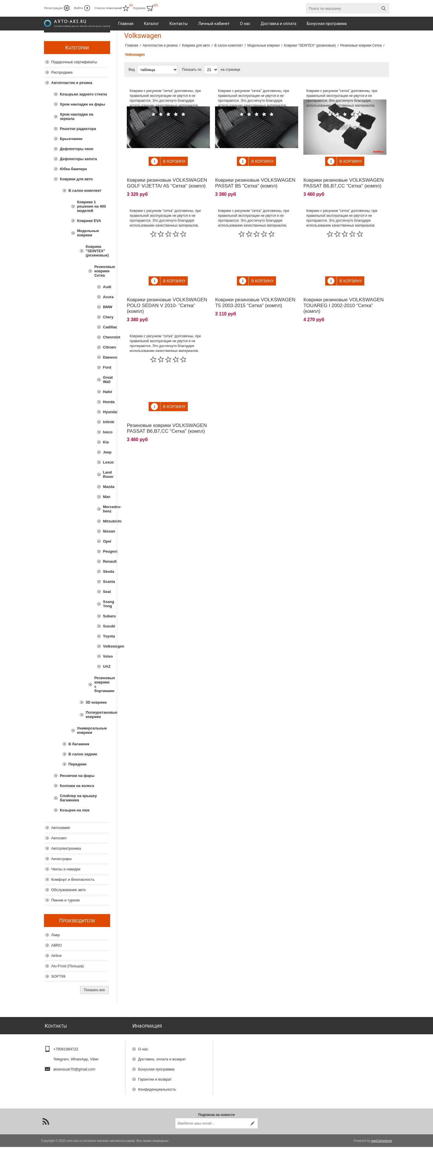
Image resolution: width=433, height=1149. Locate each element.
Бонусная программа (156, 1066)
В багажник (78, 744)
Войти (78, 8)
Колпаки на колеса (77, 786)
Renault (106, 561)
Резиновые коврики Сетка (101, 271)
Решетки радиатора (78, 129)
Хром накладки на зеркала (76, 116)
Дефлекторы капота (78, 159)
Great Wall (106, 379)
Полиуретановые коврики (97, 714)
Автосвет (59, 838)
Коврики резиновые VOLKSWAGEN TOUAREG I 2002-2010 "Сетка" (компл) (343, 296)
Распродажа (61, 72)
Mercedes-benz (106, 509)
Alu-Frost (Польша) (67, 966)
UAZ (106, 666)
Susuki (106, 626)
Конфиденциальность (157, 1087)
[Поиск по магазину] (342, 8)
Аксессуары (61, 859)
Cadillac (106, 327)
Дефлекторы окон (76, 149)
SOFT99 (58, 976)
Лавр (55, 935)
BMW (106, 307)
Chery (106, 317)
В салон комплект (84, 190)
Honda (106, 402)
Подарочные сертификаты (74, 62)
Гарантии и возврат (155, 1077)
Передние (77, 764)
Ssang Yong (106, 604)
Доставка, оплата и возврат (162, 1056)
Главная (131, 45)
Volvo (106, 656)
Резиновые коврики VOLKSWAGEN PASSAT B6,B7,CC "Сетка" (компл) (167, 415)
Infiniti (106, 422)
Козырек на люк (74, 810)
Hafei (106, 392)
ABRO (56, 945)
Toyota (106, 636)
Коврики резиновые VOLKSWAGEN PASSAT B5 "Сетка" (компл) (255, 178)
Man (106, 497)
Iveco (106, 432)
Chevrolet (106, 337)
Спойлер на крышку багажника (78, 798)
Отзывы (145, 1097)
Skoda (106, 571)
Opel (106, 541)
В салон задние (82, 754)
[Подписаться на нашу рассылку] (211, 1125)
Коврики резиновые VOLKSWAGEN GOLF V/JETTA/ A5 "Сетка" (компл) (167, 178)
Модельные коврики (88, 233)
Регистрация (53, 8)
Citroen (106, 347)
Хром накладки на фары (82, 104)
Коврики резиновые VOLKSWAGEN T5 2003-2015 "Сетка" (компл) (255, 294)
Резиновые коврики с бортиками (101, 684)
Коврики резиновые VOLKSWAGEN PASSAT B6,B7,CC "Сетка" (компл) (343, 178)
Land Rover (106, 474)
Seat (106, 591)
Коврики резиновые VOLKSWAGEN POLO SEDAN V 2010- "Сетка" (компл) (167, 296)
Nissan (106, 531)
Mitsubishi (106, 521)
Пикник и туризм (65, 900)
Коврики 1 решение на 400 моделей (91, 206)
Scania (106, 581)
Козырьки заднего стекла (83, 94)
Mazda (106, 487)
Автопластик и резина (71, 83)
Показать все (94, 990)
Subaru (106, 616)
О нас (143, 1046)
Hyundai (106, 412)
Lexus (106, 462)
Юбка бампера (73, 169)
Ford (106, 367)
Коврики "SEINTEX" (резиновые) (97, 250)
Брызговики (71, 139)
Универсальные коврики (92, 730)
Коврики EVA (89, 221)
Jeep (106, 452)
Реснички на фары (77, 775)
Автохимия (60, 828)
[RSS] (45, 1123)
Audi (106, 287)
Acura (106, 297)
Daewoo (106, 357)
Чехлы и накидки (65, 869)
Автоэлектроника (66, 848)
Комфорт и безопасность (73, 879)
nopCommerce (381, 1142)
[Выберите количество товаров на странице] (211, 69)
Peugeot (106, 551)
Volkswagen (106, 646)
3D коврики (96, 702)
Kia (106, 442)
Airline (56, 955)
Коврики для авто (76, 179)
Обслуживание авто (68, 890)
